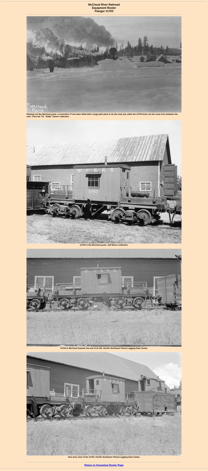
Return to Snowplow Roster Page (104, 465)
